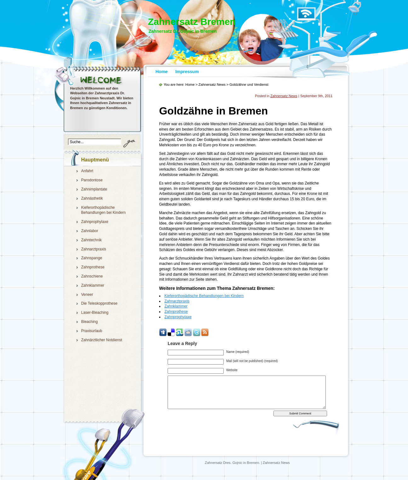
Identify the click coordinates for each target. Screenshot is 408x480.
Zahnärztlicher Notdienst (101, 340)
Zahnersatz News (212, 84)
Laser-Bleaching (95, 312)
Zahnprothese (93, 267)
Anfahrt (87, 171)
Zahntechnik (91, 240)
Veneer (87, 294)
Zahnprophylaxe (94, 222)
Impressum (187, 71)
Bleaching (89, 321)
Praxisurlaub (91, 331)
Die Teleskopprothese (99, 303)
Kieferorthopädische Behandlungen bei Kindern (204, 296)
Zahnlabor (89, 231)
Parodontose (92, 180)
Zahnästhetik (92, 198)
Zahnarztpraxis (93, 249)
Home (162, 71)
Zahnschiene (92, 276)
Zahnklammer (92, 285)
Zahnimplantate (94, 189)
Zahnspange (91, 258)
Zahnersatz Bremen (192, 21)
